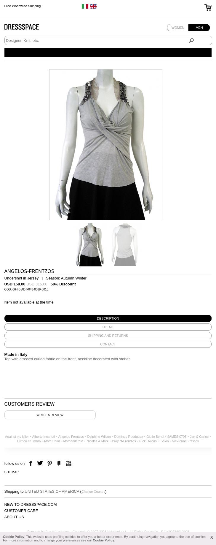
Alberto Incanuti (43, 436)
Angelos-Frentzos (71, 436)
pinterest (50, 463)
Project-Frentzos (124, 441)
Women (178, 27)
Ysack (194, 441)
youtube (68, 463)
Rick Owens (148, 441)
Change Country (93, 491)
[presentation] (108, 318)
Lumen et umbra (29, 441)
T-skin (164, 441)
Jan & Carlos (199, 436)
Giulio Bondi (155, 436)
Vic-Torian (179, 441)
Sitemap (11, 472)
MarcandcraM (73, 441)
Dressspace (27, 28)
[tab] (108, 318)
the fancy (59, 463)
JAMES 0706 (176, 436)
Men (199, 27)
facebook (32, 463)
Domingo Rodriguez (128, 436)
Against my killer (17, 436)
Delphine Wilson (99, 436)
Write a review (49, 415)
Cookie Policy (13, 536)
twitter (41, 463)
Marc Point (52, 441)
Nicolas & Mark (97, 441)
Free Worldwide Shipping (22, 6)
